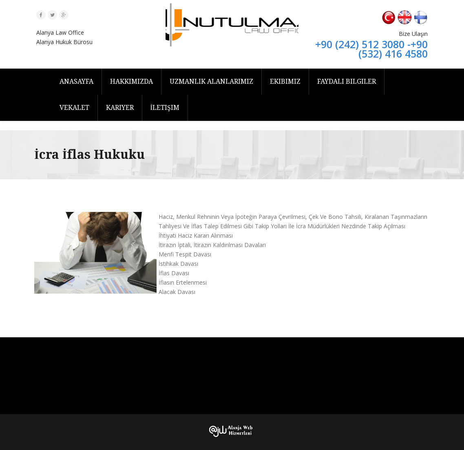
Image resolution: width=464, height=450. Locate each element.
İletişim (164, 107)
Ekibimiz (285, 81)
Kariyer (120, 107)
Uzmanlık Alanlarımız (211, 81)
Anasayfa (76, 81)
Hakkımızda (131, 81)
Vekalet (74, 107)
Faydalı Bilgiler (346, 81)
